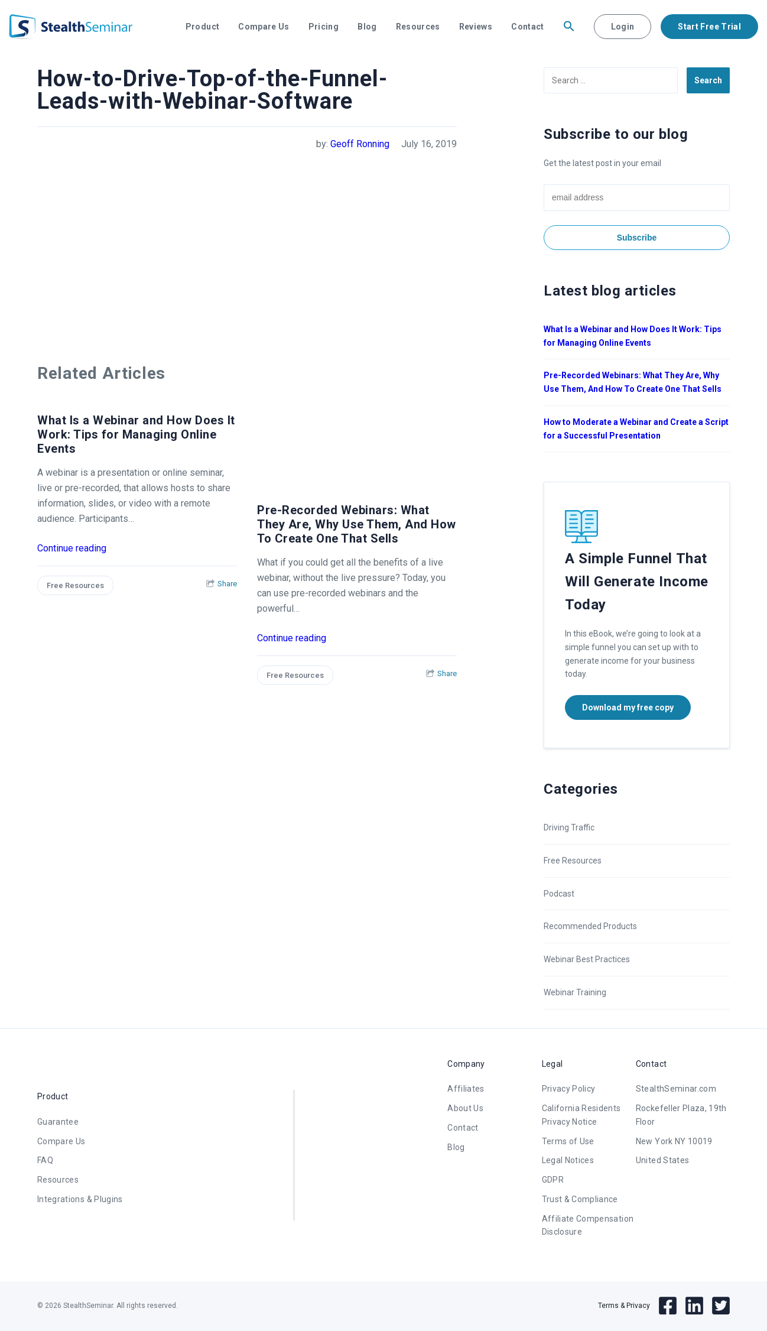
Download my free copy (628, 707)
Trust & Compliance (580, 1199)
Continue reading (71, 548)
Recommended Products (590, 926)
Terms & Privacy (624, 1305)
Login (623, 26)
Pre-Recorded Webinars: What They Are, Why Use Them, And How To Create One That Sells (356, 524)
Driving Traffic (569, 827)
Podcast (559, 893)
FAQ (45, 1160)
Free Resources (75, 585)
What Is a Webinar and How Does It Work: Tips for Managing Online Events (136, 434)
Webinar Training (575, 992)
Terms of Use (568, 1141)
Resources (418, 26)
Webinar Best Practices (587, 959)
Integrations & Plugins (80, 1199)
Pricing (323, 26)
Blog (367, 26)
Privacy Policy (569, 1088)
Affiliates (466, 1088)
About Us (465, 1108)
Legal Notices (568, 1160)
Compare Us (264, 26)
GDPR (553, 1179)
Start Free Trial (709, 26)
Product (202, 26)
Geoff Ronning (359, 144)
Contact (527, 26)
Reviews (475, 26)
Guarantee (58, 1122)
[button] (569, 27)
